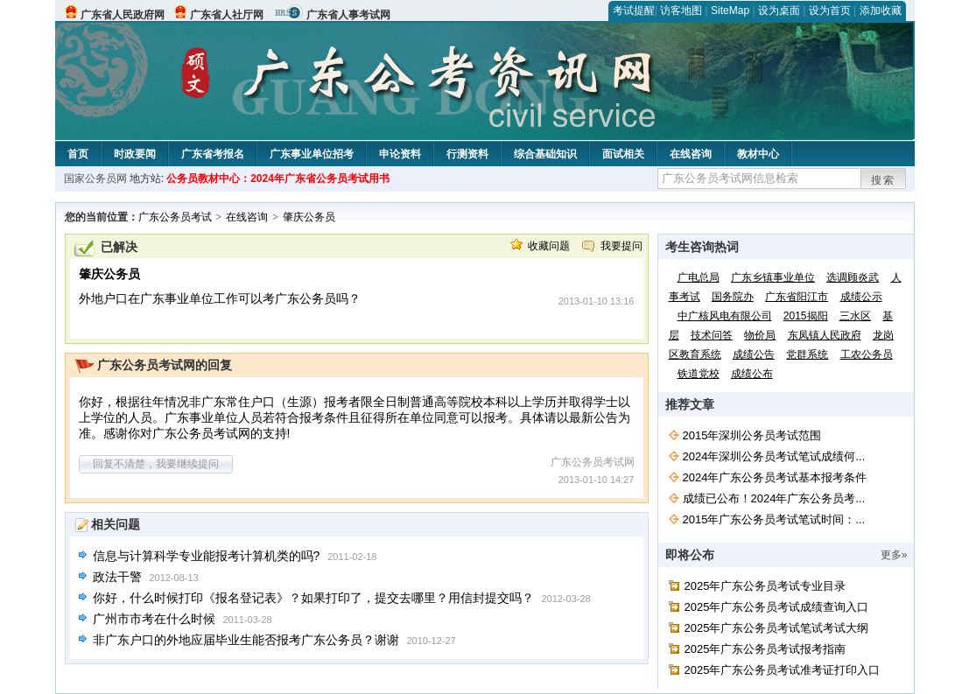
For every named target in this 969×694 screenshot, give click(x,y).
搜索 (883, 180)
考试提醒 (634, 10)
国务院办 (733, 297)
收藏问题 (549, 246)
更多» (894, 555)
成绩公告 (754, 354)
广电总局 (699, 277)
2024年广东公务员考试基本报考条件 (775, 477)
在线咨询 (691, 154)
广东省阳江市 (796, 297)
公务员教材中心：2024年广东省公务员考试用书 (278, 178)
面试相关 (623, 154)
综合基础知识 (545, 154)
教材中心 (758, 154)
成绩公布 (752, 374)
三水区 (855, 316)
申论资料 (400, 154)
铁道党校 (699, 374)
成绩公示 (861, 297)
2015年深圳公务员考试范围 (752, 435)
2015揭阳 (805, 316)
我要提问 (621, 246)
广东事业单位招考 (312, 154)
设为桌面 (779, 10)
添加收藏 (881, 10)
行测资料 (467, 154)
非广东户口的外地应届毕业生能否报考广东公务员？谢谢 (246, 640)
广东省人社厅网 (226, 15)
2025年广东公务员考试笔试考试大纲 (777, 627)
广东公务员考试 (175, 217)
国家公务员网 (95, 178)
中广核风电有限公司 (725, 316)
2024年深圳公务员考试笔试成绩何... (774, 456)
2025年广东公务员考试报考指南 (765, 648)
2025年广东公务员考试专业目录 (765, 585)
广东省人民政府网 (123, 15)
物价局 (760, 335)
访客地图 (681, 10)
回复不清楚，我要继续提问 (156, 464)
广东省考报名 (212, 154)
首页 (77, 154)
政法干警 (117, 577)
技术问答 (712, 335)
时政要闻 (135, 154)
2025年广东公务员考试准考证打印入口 (783, 669)
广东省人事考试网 (348, 15)
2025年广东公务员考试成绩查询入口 (777, 606)
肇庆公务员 (309, 217)
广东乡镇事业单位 (773, 277)
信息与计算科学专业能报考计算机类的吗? (206, 556)
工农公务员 (866, 354)
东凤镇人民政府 (824, 335)
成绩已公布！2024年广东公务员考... (774, 498)
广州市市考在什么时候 (154, 619)
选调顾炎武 (852, 277)
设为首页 (830, 10)
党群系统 (807, 354)
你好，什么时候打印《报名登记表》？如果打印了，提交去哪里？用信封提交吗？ (313, 598)
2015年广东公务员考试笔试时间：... (774, 519)
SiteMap (730, 10)
